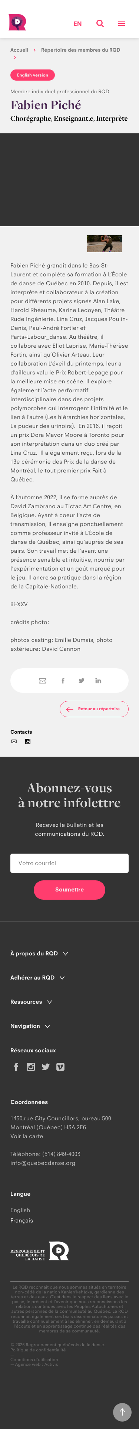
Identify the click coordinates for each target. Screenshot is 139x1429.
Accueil (19, 50)
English (20, 1210)
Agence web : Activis (36, 1364)
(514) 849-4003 (61, 1153)
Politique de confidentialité (38, 1350)
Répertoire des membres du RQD (80, 50)
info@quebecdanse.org (42, 1162)
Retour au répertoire (92, 709)
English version (32, 75)
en (77, 24)
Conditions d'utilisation (34, 1359)
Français (21, 1220)
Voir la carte (26, 1136)
